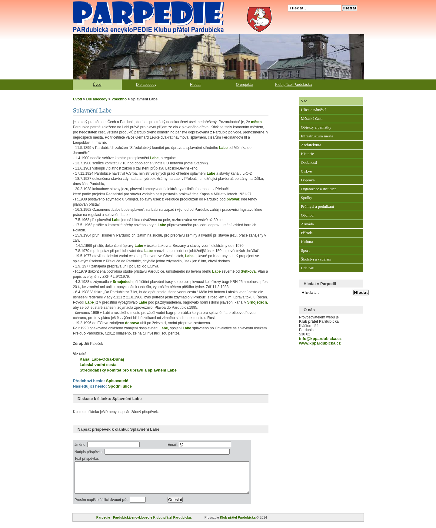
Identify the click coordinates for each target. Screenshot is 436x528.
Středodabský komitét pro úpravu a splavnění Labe (128, 370)
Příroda (307, 232)
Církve (306, 171)
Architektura (311, 145)
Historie (307, 153)
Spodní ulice (119, 386)
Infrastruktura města (317, 136)
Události (308, 268)
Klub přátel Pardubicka (293, 84)
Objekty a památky (316, 127)
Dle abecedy (146, 84)
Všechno (119, 99)
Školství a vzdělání (316, 259)
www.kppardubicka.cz (320, 343)
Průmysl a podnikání (317, 206)
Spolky (306, 197)
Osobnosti (309, 162)
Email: (184, 444)
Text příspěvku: (87, 458)
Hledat (195, 84)
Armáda (307, 224)
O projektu (244, 84)
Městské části (311, 118)
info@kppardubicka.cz (320, 338)
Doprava (308, 180)
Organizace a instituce (318, 189)
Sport (305, 250)
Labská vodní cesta (98, 364)
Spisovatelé (117, 380)
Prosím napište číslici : (102, 506)
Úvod (97, 84)
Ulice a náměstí (313, 109)
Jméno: (81, 444)
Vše (304, 101)
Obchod (307, 215)
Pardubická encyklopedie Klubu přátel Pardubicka (137, 3)
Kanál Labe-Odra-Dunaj (102, 359)
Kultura (307, 241)
